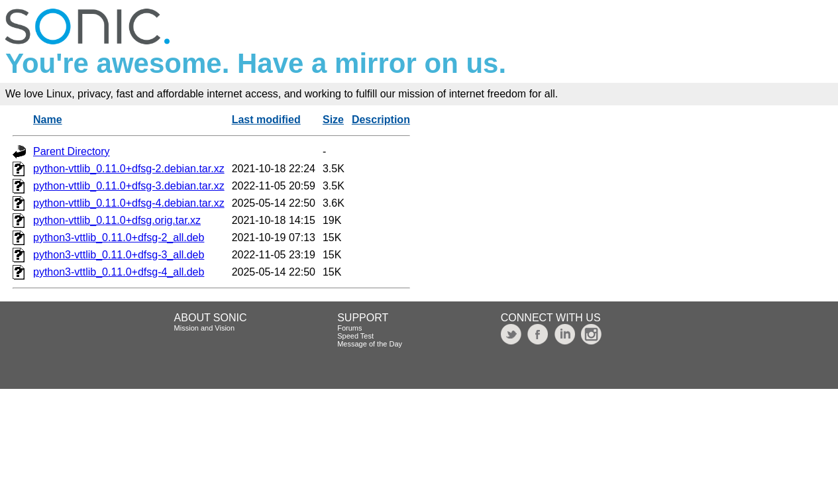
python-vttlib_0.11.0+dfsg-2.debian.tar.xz (129, 168)
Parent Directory (71, 151)
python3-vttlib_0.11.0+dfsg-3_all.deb (118, 254)
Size (333, 119)
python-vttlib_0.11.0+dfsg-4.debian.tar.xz (129, 203)
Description (381, 119)
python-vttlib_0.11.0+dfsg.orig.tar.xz (117, 220)
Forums (349, 328)
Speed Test (355, 336)
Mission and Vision (204, 328)
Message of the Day (369, 344)
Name (47, 119)
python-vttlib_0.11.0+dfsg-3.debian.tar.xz (129, 185)
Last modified (266, 119)
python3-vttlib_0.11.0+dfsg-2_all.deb (118, 237)
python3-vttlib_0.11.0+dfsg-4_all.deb (118, 272)
